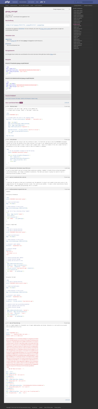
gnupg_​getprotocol (77, 33)
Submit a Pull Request (26, 98)
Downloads (14, 2)
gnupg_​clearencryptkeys (78, 16)
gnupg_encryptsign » (88, 5)
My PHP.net (34, 407)
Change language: (57, 9)
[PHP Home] (7, 2)
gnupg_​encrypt (77, 24)
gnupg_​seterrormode (78, 43)
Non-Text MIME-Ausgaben (24, 5)
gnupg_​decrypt (77, 19)
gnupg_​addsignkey (77, 13)
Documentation (22, 2)
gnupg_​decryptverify (78, 21)
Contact (40, 407)
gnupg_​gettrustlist (77, 34)
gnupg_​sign (76, 46)
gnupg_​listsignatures (78, 40)
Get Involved (31, 2)
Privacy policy (57, 407)
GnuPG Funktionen (38, 5)
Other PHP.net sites (48, 407)
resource (16, 25)
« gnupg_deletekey (77, 5)
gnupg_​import (76, 36)
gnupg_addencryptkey (45, 28)
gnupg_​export (76, 27)
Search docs (78, 2)
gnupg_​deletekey (77, 22)
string (28, 25)
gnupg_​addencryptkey (78, 12)
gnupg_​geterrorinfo (77, 31)
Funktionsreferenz (13, 5)
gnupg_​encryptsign (77, 25)
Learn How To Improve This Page (13, 98)
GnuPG (32, 5)
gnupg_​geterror (77, 30)
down (8, 106)
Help (37, 2)
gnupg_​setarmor (77, 42)
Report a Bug (34, 98)
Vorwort (7, 5)
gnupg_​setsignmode (78, 45)
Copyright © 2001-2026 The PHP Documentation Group (18, 407)
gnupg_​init (76, 37)
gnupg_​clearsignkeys (78, 18)
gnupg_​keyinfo (77, 39)
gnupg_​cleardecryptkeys (78, 15)
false (42, 25)
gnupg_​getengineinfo (78, 28)
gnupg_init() (13, 40)
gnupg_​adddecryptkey (78, 10)
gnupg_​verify (76, 48)
